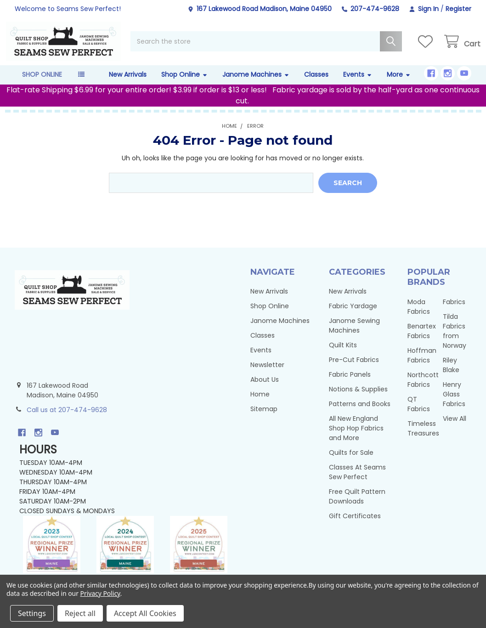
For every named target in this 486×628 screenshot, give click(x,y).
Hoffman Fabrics (421, 364)
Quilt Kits (343, 354)
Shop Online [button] (42, 83)
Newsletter (267, 374)
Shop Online (184, 83)
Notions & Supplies (358, 398)
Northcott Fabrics (423, 388)
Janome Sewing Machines (354, 334)
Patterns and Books (359, 413)
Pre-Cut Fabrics (354, 368)
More (399, 83)
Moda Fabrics (418, 315)
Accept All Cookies (145, 613)
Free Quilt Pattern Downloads (357, 505)
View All (454, 427)
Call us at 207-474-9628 (67, 419)
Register (458, 8)
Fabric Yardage (353, 315)
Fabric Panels (350, 383)
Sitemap (263, 418)
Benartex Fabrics (421, 340)
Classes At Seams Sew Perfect (357, 481)
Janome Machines (255, 83)
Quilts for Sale (351, 461)
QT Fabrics (418, 413)
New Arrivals (128, 83)
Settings (32, 613)
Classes (316, 83)
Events (357, 83)
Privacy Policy (100, 593)
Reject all (80, 613)
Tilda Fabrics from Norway (454, 340)
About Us (264, 388)
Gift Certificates (355, 525)
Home (260, 403)
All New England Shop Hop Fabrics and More (356, 437)
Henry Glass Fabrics (454, 403)
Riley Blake (451, 374)
